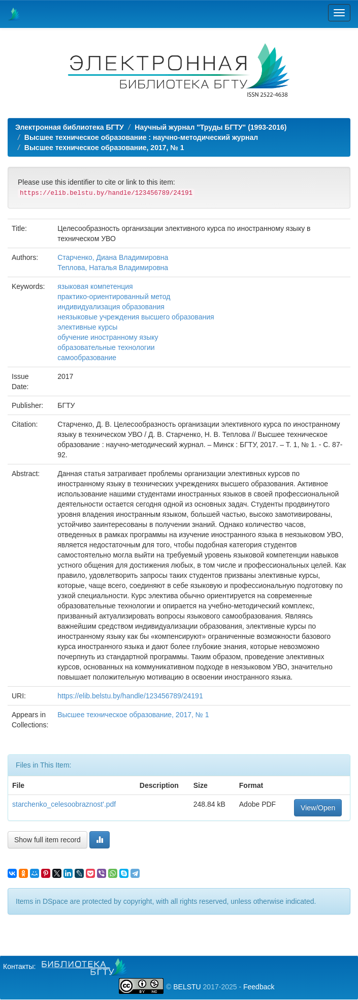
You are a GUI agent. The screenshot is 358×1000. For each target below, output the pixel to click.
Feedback (258, 987)
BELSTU (187, 987)
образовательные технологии (105, 347)
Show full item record (47, 840)
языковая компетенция (95, 286)
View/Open (318, 808)
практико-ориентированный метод (113, 296)
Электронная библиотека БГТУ (69, 127)
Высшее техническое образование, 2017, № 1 (104, 147)
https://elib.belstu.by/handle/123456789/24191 (130, 696)
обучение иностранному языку (107, 337)
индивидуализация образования (111, 307)
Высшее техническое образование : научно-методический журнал (141, 137)
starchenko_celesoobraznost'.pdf (64, 804)
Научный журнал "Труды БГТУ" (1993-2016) (210, 127)
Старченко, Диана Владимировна (112, 257)
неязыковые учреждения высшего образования (135, 317)
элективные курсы (87, 327)
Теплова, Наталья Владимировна (112, 267)
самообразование (86, 358)
